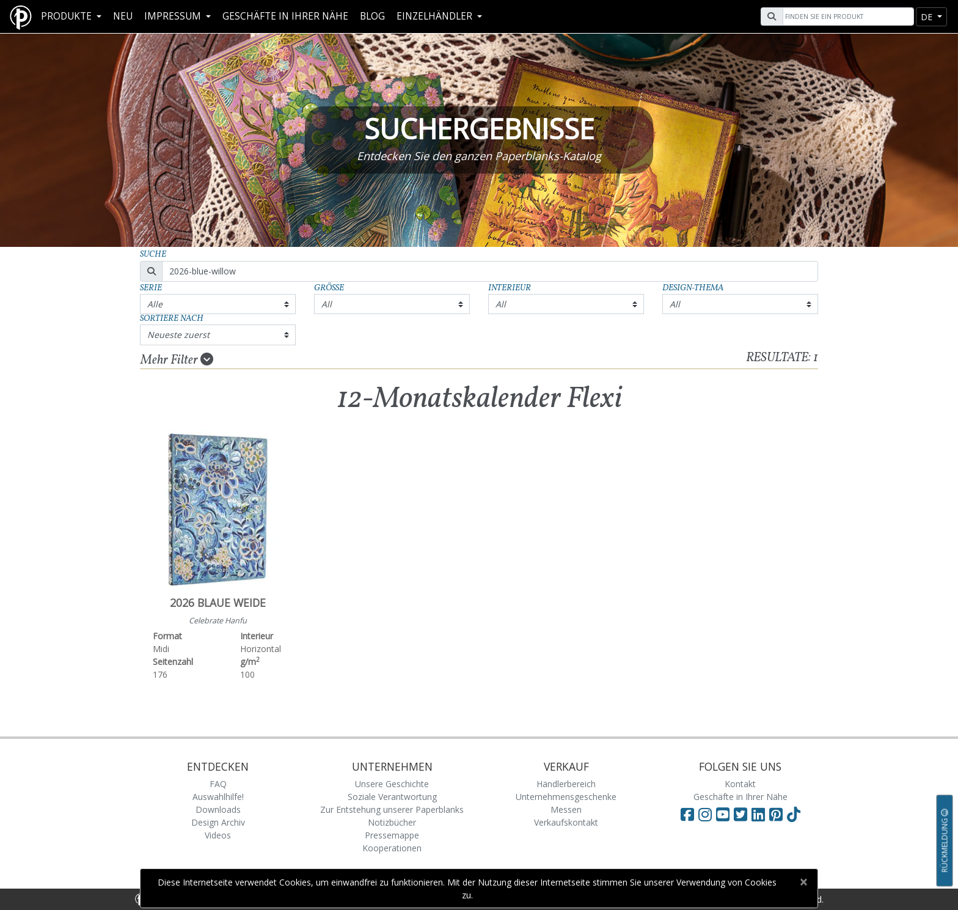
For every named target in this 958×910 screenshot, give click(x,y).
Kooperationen (392, 848)
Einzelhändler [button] (436, 16)
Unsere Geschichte (392, 784)
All (326, 304)
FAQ (218, 784)
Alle (155, 304)
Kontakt (740, 784)
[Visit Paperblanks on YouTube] (725, 814)
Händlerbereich (566, 784)
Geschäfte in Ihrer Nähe (285, 16)
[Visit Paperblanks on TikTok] (793, 814)
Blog (372, 16)
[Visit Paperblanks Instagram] (705, 814)
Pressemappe (392, 835)
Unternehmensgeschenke (566, 796)
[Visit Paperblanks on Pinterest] (778, 814)
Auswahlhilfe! (218, 796)
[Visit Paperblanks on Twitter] (742, 814)
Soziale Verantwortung (392, 796)
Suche (153, 254)
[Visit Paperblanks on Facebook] (687, 814)
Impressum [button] (173, 16)
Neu (123, 16)
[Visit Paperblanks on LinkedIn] (760, 814)
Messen (566, 809)
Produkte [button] (67, 16)
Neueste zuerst (178, 334)
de (928, 17)
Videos (218, 835)
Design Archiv (218, 822)
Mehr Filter (177, 360)
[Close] (803, 882)
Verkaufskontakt (566, 822)
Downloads (218, 809)
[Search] (847, 16)
